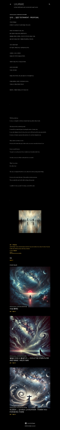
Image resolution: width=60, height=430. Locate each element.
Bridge (13, 246)
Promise (44, 246)
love (38, 246)
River (20, 248)
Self (22, 248)
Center (16, 246)
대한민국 (15, 250)
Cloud (20, 246)
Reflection (17, 248)
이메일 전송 (14, 244)
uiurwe (19, 4)
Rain (13, 248)
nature (40, 246)
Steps (24, 248)
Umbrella (28, 248)
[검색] (49, 4)
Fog (30, 246)
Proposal (48, 246)
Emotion (27, 246)
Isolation (35, 246)
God (32, 246)
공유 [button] (10, 244)
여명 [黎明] (14, 309)
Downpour (23, 246)
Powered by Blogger (30, 423)
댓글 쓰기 (11, 260)
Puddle (11, 248)
